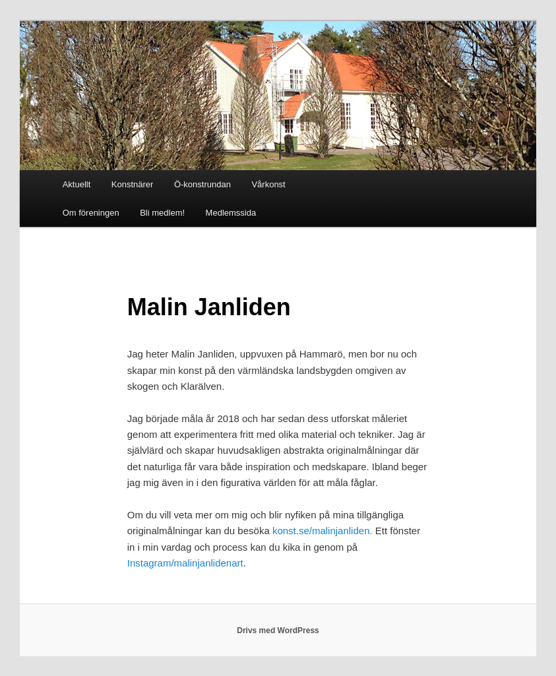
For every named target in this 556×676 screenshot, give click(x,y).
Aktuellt (77, 184)
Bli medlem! (162, 213)
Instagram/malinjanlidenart (185, 562)
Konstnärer (132, 184)
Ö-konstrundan (202, 184)
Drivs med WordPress (278, 630)
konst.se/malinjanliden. (322, 530)
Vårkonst (268, 184)
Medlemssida (231, 213)
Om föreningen (91, 213)
